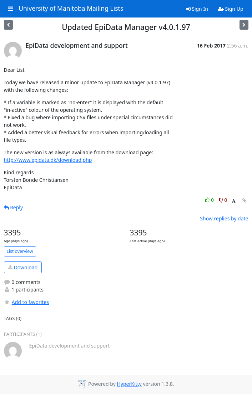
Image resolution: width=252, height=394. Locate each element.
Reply (13, 207)
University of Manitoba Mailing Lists (71, 8)
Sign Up (230, 8)
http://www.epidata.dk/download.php (48, 159)
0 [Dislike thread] (223, 199)
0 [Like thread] (210, 199)
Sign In (197, 8)
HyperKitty (129, 384)
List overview (20, 251)
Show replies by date (224, 218)
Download (22, 267)
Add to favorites (26, 302)
